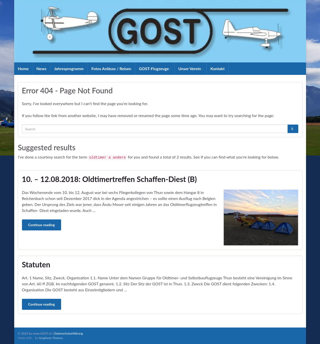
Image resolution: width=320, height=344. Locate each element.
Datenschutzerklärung (68, 333)
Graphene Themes (51, 338)
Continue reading (41, 225)
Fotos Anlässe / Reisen (111, 68)
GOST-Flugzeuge (155, 68)
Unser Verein (190, 68)
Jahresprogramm (69, 68)
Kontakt (218, 68)
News (41, 68)
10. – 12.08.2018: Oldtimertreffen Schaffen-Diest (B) (109, 178)
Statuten (36, 264)
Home (23, 68)
